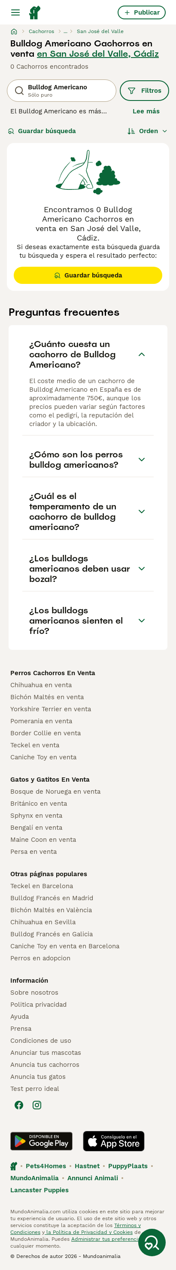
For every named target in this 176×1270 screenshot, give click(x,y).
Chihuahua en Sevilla (43, 922)
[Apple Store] (113, 1141)
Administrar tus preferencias (107, 1239)
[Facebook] (18, 1105)
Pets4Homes (46, 1166)
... (65, 31)
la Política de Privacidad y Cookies (89, 1232)
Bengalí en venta (36, 827)
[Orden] (147, 131)
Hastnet (87, 1166)
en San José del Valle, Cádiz (98, 54)
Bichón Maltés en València (51, 910)
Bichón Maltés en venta (47, 697)
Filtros (144, 90)
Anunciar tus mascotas (45, 1053)
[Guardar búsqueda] (152, 1242)
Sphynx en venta (36, 815)
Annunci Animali (92, 1178)
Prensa (20, 1028)
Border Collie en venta (45, 733)
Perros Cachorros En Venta (52, 673)
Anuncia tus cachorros (44, 1065)
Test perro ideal (34, 1089)
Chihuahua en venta (41, 685)
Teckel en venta (34, 745)
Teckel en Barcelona (41, 886)
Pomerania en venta (41, 721)
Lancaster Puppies (39, 1190)
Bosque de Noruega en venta (55, 791)
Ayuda (19, 1016)
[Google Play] (41, 1141)
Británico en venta (38, 803)
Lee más (146, 111)
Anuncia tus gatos (38, 1077)
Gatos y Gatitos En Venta (50, 779)
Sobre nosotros (34, 992)
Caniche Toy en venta (43, 757)
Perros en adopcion (40, 958)
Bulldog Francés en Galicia (51, 934)
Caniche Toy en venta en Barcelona (64, 946)
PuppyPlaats (128, 1166)
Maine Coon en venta (43, 840)
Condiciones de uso (40, 1041)
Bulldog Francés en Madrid (51, 898)
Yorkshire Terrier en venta (50, 709)
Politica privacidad (38, 1004)
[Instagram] (37, 1105)
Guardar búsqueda (42, 131)
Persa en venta (33, 852)
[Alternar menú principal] (15, 12)
